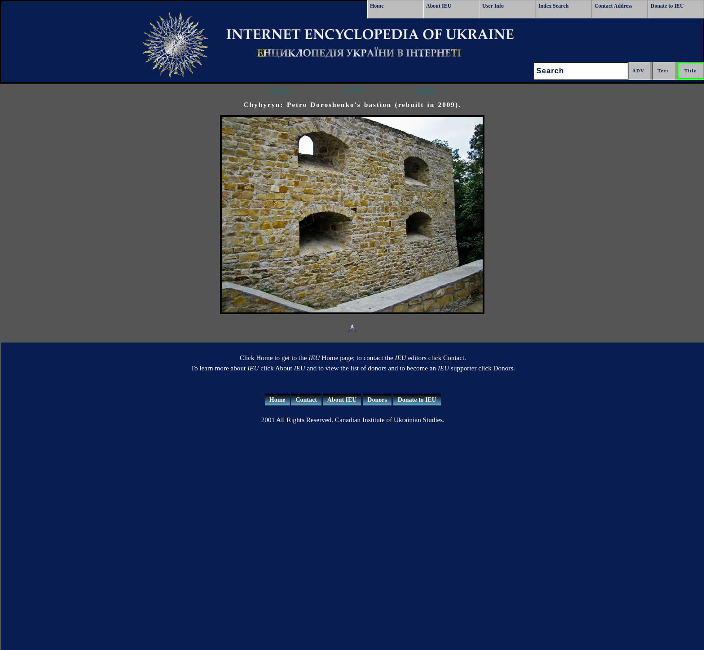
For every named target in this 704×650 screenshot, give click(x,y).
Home (377, 6)
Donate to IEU (667, 6)
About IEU (438, 6)
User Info (493, 6)
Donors (377, 399)
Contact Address (613, 6)
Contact (306, 399)
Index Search (553, 6)
